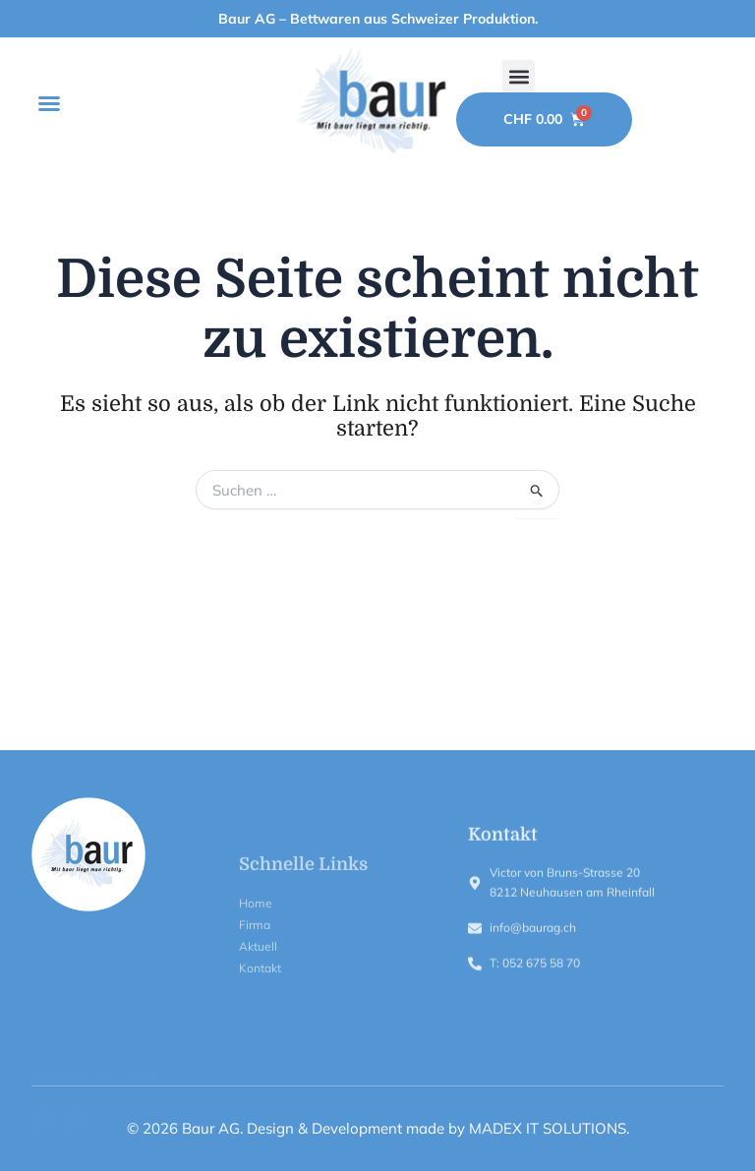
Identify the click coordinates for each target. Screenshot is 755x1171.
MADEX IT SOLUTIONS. (549, 1128)
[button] (49, 103)
